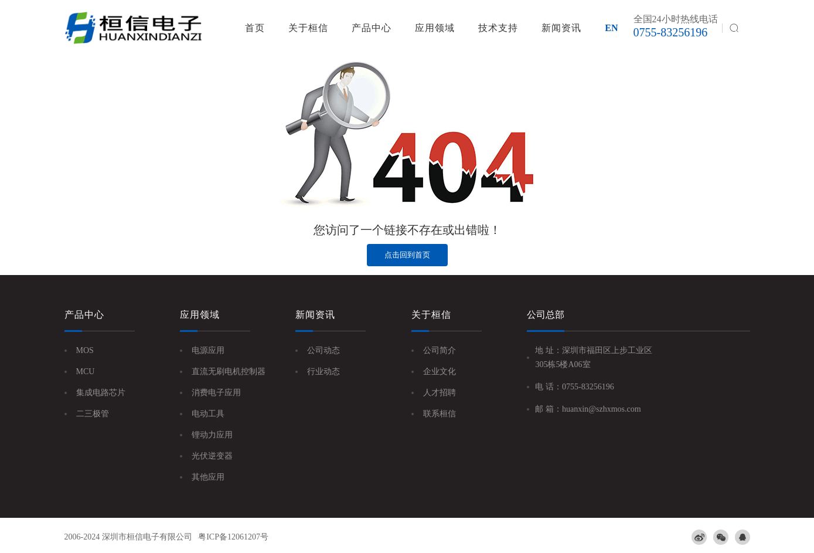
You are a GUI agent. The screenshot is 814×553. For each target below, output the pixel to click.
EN (611, 28)
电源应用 (208, 350)
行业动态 (323, 371)
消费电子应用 (216, 392)
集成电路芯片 (100, 392)
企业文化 (439, 371)
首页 (255, 28)
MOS (85, 350)
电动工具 (208, 413)
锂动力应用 (212, 434)
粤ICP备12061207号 (233, 536)
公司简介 (439, 350)
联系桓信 (439, 413)
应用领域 (435, 28)
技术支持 (498, 28)
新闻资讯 (561, 28)
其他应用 (208, 477)
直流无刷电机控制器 (228, 371)
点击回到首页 (407, 254)
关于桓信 (308, 28)
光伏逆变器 (212, 456)
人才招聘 (439, 392)
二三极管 (92, 413)
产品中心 (371, 28)
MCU (85, 371)
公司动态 (323, 350)
